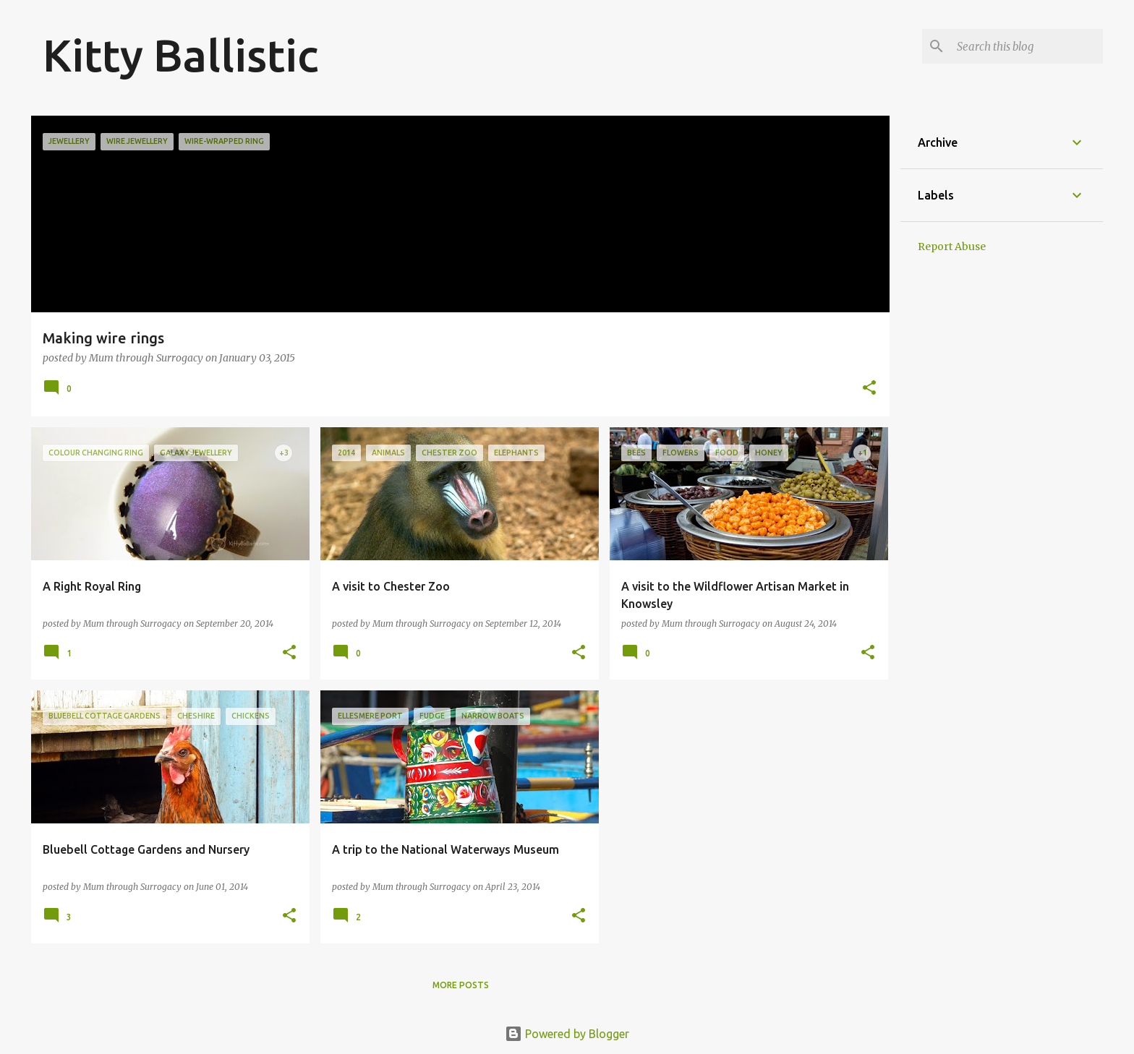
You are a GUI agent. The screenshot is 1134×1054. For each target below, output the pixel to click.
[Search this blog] (1027, 46)
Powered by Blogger (567, 1033)
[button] (869, 388)
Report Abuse (952, 246)
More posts (460, 985)
